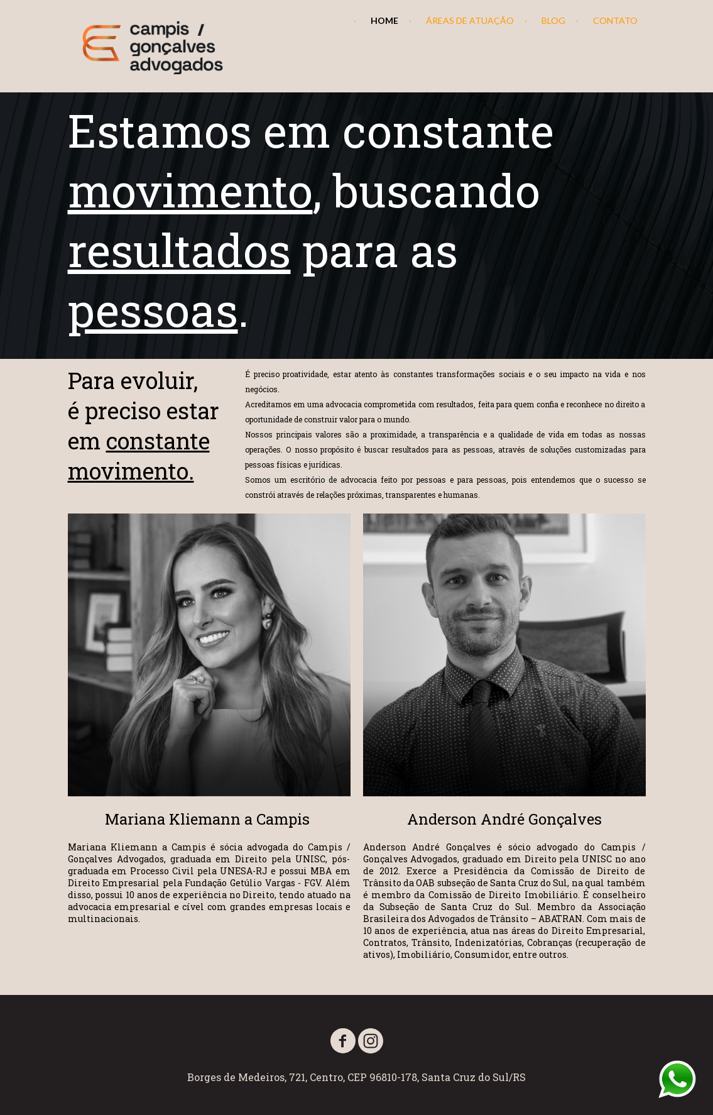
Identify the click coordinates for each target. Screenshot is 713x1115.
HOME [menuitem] (384, 20)
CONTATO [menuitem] (615, 20)
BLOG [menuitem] (553, 20)
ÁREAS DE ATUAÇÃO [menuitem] (470, 20)
